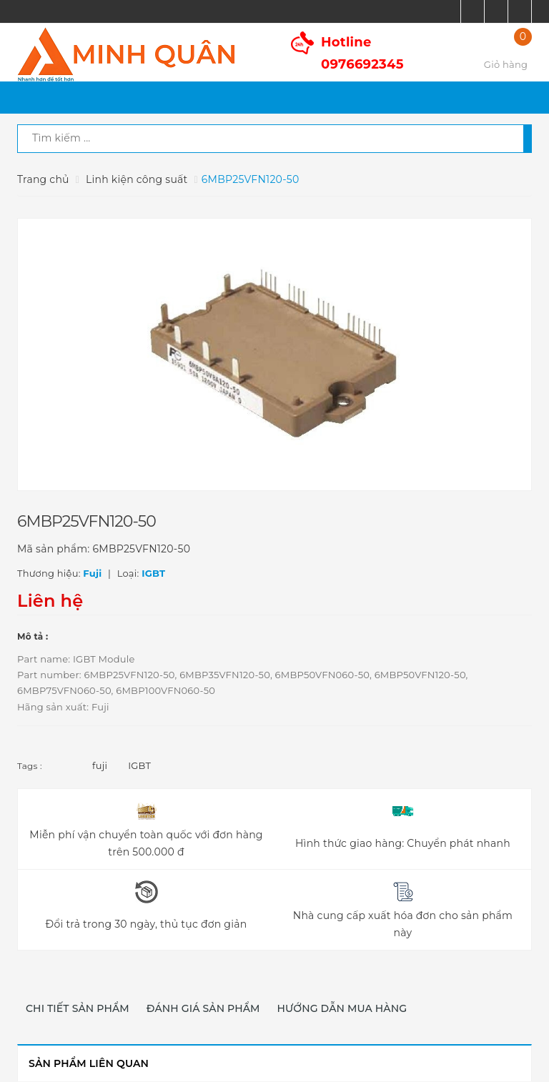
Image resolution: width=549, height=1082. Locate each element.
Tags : (29, 765)
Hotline (362, 53)
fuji (99, 765)
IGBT (139, 765)
